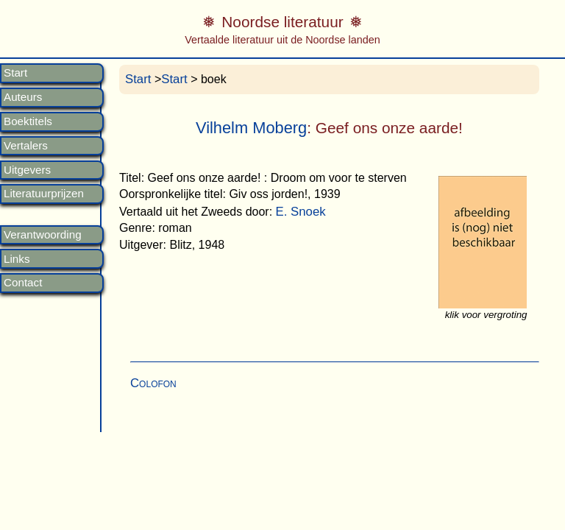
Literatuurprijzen (44, 193)
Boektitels (28, 121)
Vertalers (26, 146)
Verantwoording (43, 235)
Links (16, 259)
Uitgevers (27, 170)
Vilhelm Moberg (251, 128)
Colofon (153, 383)
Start (15, 73)
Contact (23, 283)
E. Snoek (301, 212)
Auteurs (23, 97)
